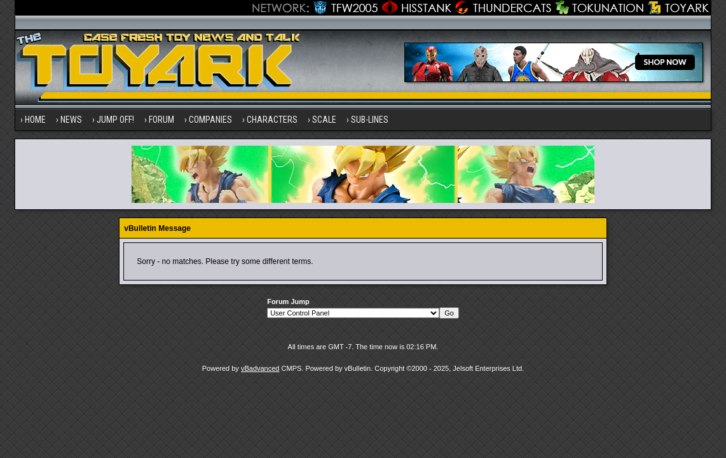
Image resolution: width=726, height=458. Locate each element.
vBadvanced (260, 368)
